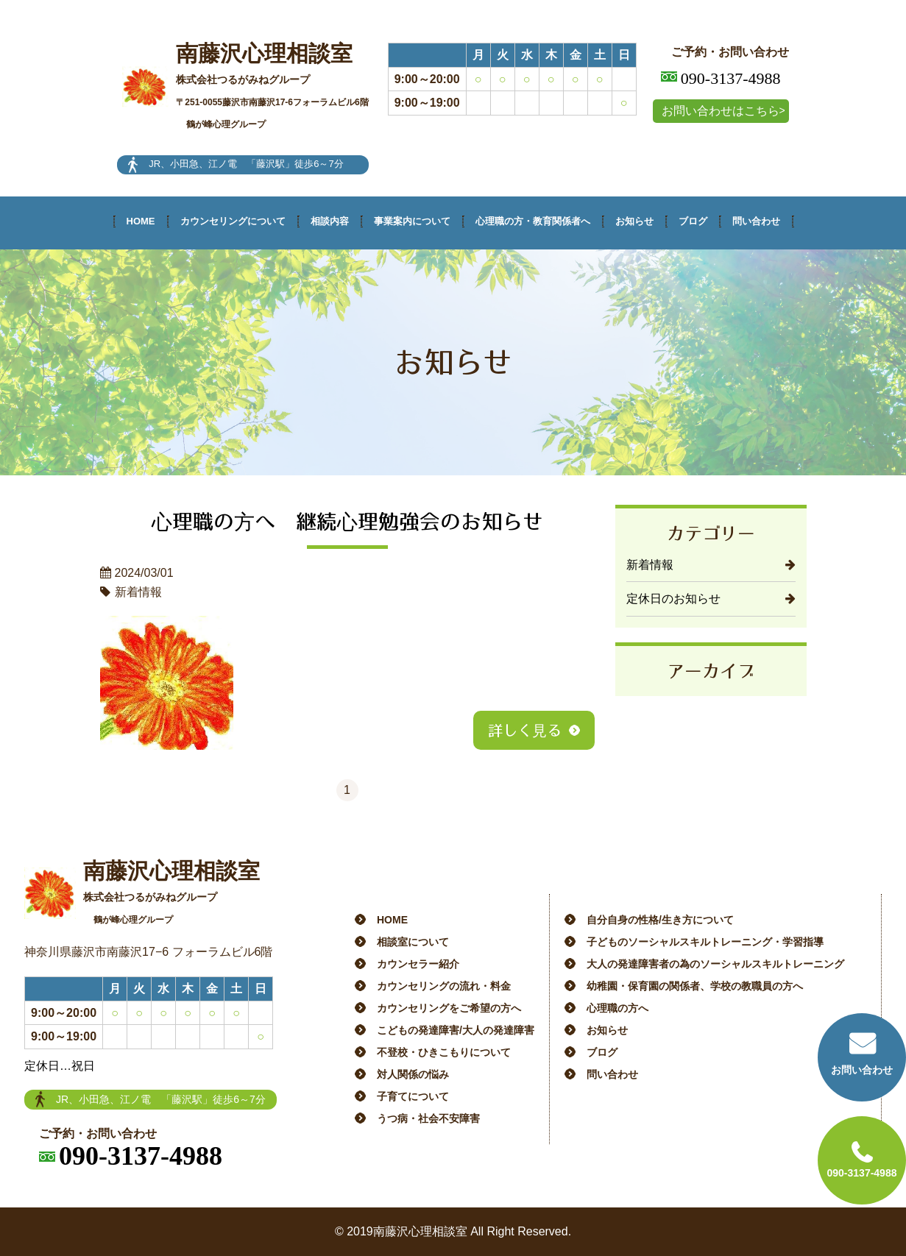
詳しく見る (525, 730)
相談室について (413, 942)
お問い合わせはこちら (720, 110)
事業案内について (412, 221)
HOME (141, 221)
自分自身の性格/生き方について (660, 920)
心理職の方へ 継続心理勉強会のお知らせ (347, 520)
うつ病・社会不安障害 (428, 1118)
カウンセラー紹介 (418, 964)
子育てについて (413, 1096)
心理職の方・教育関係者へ (532, 221)
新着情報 (649, 564)
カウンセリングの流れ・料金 (444, 986)
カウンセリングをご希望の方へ (449, 1008)
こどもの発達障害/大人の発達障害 (455, 1030)
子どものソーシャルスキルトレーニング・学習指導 (705, 942)
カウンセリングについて (233, 221)
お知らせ (634, 221)
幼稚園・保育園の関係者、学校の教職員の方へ (695, 986)
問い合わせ (756, 221)
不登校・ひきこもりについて (444, 1052)
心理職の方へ (617, 1008)
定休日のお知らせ (673, 598)
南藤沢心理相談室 (272, 86)
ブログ (693, 221)
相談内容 (330, 221)
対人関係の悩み (413, 1074)
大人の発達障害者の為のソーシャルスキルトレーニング (715, 964)
